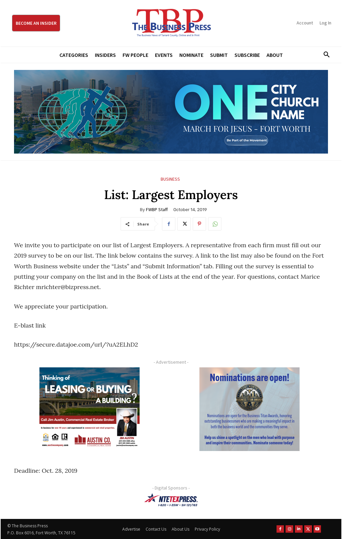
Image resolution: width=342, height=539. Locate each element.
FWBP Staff (157, 209)
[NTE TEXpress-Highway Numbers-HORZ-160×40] (171, 500)
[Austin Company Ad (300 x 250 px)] (89, 409)
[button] (324, 55)
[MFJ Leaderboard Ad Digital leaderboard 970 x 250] (171, 112)
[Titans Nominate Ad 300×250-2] (249, 409)
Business (170, 179)
